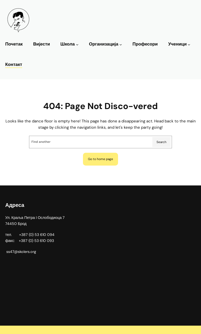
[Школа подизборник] (77, 44)
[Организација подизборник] (120, 44)
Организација (103, 44)
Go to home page (100, 159)
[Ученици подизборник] (189, 44)
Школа (67, 44)
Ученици (177, 44)
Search (161, 142)
